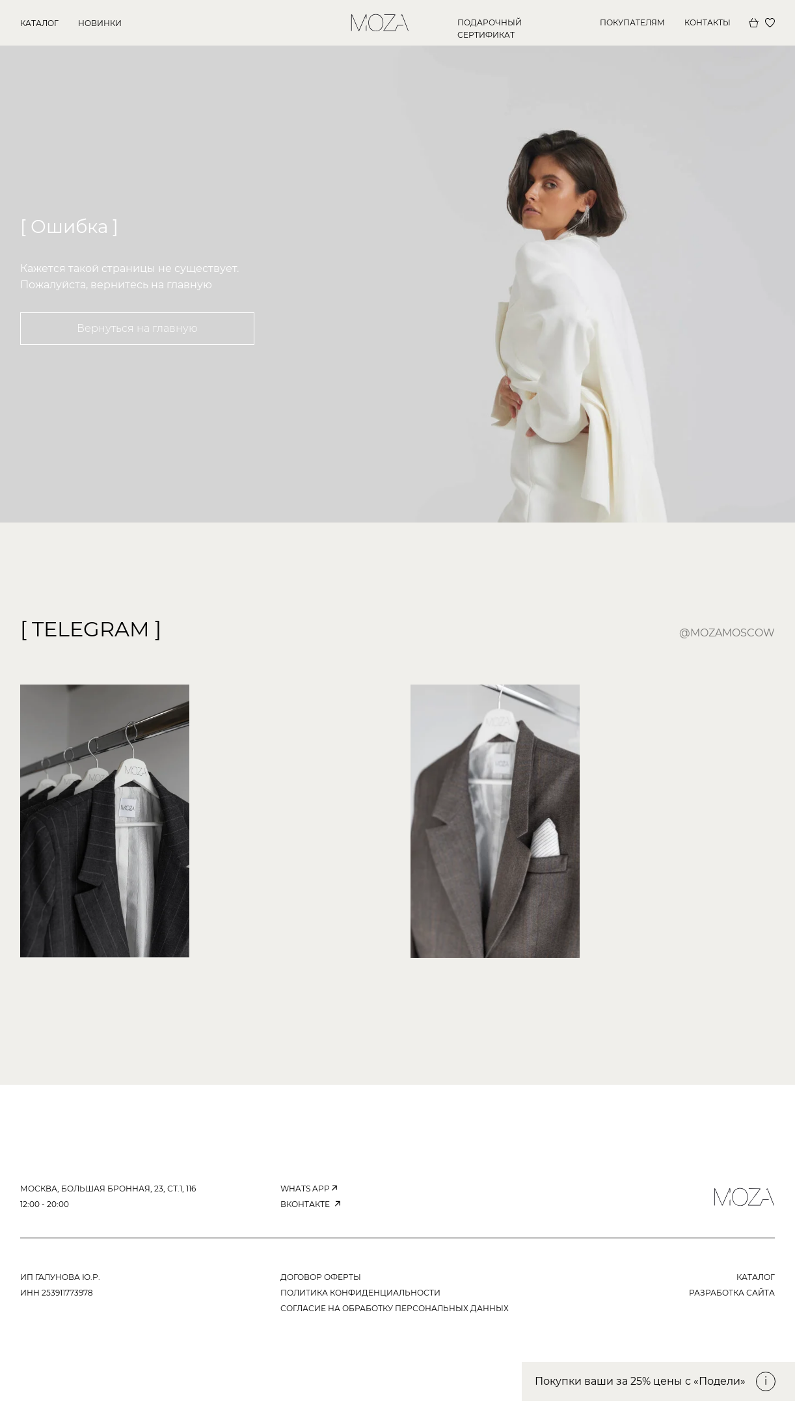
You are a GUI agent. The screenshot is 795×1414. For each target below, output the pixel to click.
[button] (658, 1381)
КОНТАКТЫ (707, 22)
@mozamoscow (727, 633)
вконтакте (305, 1204)
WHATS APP (305, 1188)
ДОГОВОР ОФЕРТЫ (320, 1277)
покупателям (632, 22)
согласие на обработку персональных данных (394, 1308)
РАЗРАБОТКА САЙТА (732, 1293)
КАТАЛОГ (39, 23)
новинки (100, 23)
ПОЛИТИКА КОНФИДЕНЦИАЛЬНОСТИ (360, 1293)
